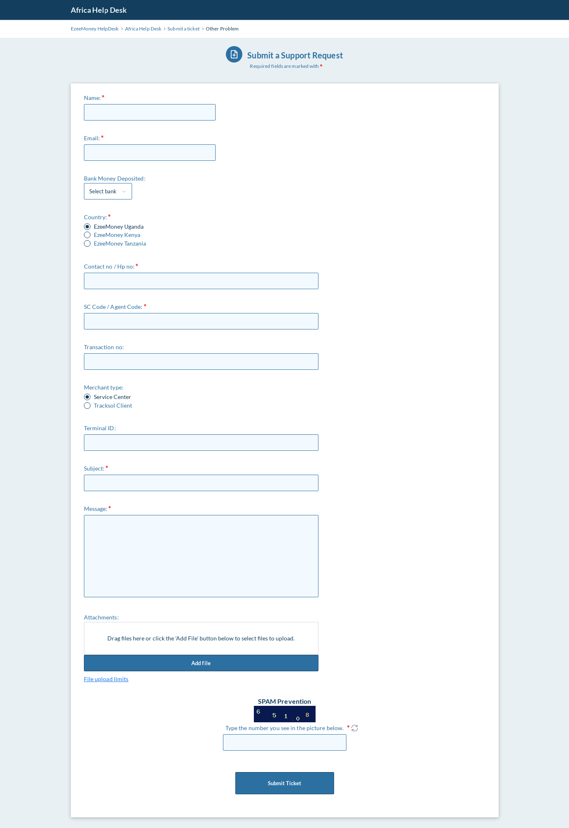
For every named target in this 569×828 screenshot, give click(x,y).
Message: (96, 508)
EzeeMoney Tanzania (120, 243)
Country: (95, 216)
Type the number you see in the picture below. (284, 727)
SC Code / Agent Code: (113, 306)
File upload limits (106, 678)
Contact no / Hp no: (109, 266)
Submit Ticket (285, 783)
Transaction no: (104, 346)
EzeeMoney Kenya (117, 235)
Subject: (94, 468)
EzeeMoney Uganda (119, 226)
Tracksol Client (113, 405)
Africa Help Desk (99, 9)
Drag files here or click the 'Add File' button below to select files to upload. (201, 638)
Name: (92, 97)
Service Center (112, 397)
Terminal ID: (100, 427)
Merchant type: (103, 387)
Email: (92, 138)
